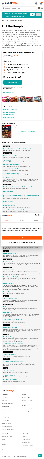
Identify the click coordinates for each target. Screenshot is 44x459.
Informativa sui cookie (7, 426)
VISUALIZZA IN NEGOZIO (27, 131)
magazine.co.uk (26, 442)
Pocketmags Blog (6, 409)
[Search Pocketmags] (3, 8)
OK (22, 237)
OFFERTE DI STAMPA (9, 112)
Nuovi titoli (4, 400)
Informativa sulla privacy (7, 417)
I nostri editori (5, 412)
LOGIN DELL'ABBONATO (10, 109)
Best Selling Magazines (7, 403)
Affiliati (3, 439)
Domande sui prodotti (7, 436)
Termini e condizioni (6, 423)
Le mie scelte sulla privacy (8, 429)
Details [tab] (22, 220)
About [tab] (36, 220)
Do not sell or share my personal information (22, 242)
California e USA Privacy (7, 420)
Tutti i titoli (4, 397)
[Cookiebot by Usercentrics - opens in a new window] (34, 215)
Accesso (4, 452)
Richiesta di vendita (6, 449)
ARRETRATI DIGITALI (9, 117)
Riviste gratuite (5, 406)
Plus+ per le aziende (6, 415)
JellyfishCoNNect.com (27, 445)
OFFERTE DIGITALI (8, 115)
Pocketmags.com (26, 439)
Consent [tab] (7, 220)
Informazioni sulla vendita (8, 447)
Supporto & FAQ (26, 397)
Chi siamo (24, 436)
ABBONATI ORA (12, 82)
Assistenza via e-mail (27, 400)
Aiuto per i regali (26, 411)
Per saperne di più (8, 92)
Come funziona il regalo (27, 408)
